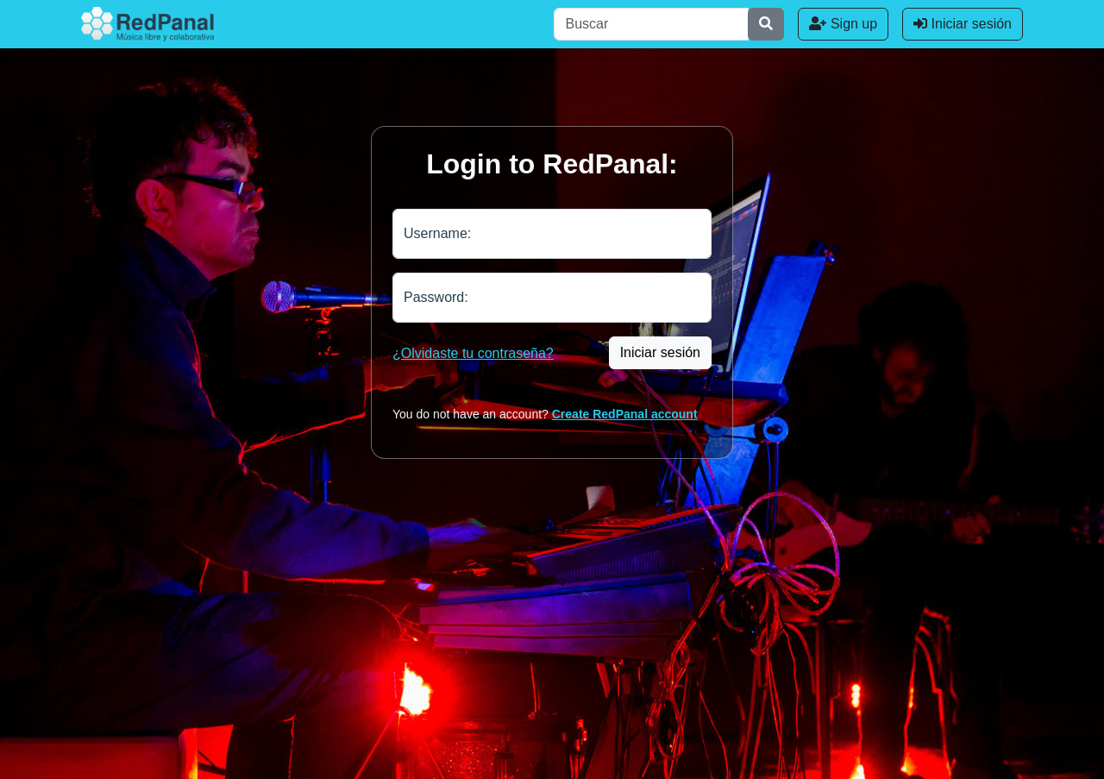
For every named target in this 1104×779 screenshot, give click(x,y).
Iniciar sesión (962, 23)
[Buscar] (651, 24)
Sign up (843, 23)
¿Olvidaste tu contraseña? (473, 353)
